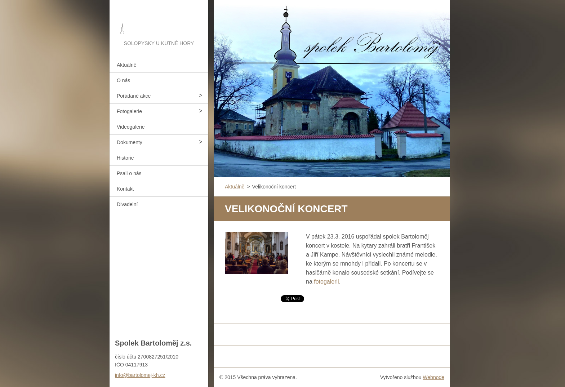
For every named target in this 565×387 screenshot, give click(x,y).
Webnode (433, 377)
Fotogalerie (129, 111)
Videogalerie (131, 127)
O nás (123, 80)
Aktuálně (126, 65)
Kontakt (125, 189)
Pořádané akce (134, 96)
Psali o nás (129, 173)
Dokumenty (129, 142)
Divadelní (127, 204)
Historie (125, 158)
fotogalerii (326, 282)
